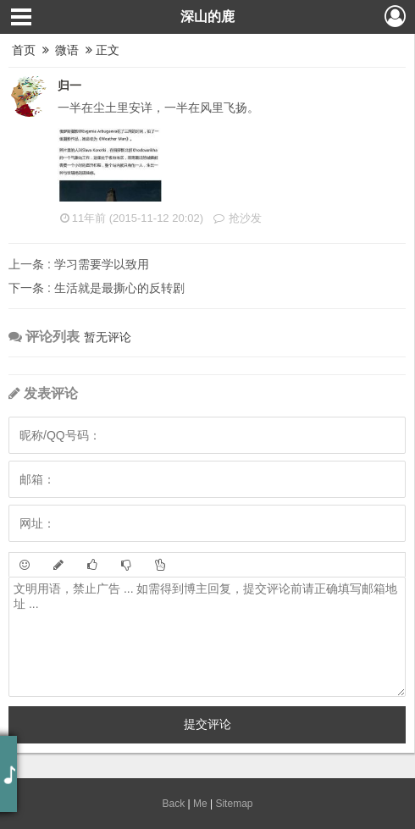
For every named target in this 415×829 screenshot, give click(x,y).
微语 (68, 50)
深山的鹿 (207, 16)
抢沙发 (237, 218)
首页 (23, 50)
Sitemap (233, 804)
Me (200, 804)
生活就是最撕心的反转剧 (96, 288)
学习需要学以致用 (78, 264)
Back (174, 804)
